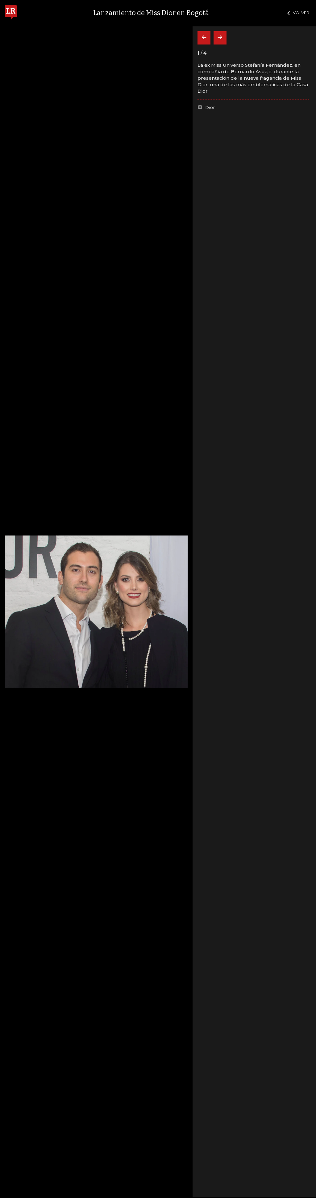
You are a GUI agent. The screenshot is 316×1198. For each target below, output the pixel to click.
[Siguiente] (220, 37)
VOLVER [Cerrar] (298, 12)
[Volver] (204, 37)
